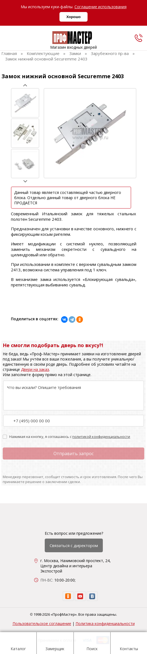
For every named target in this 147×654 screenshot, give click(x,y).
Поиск (92, 643)
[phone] (138, 37)
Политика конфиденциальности (105, 623)
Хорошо (73, 17)
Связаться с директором (74, 545)
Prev (25, 85)
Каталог (18, 643)
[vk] (92, 596)
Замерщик (55, 643)
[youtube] (80, 596)
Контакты (129, 643)
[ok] (68, 596)
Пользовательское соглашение (42, 623)
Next (25, 181)
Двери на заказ (35, 369)
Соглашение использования (100, 6)
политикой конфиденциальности (101, 436)
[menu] (7, 39)
